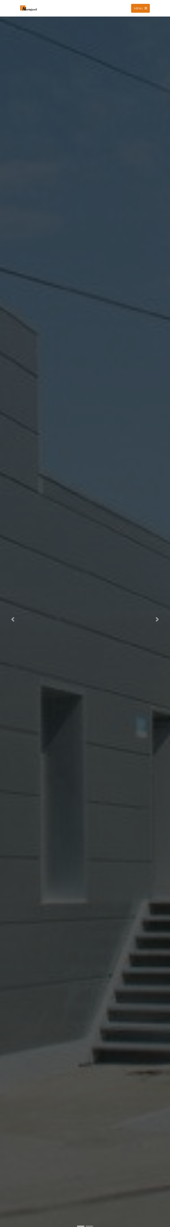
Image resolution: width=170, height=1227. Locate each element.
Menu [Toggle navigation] (140, 8)
